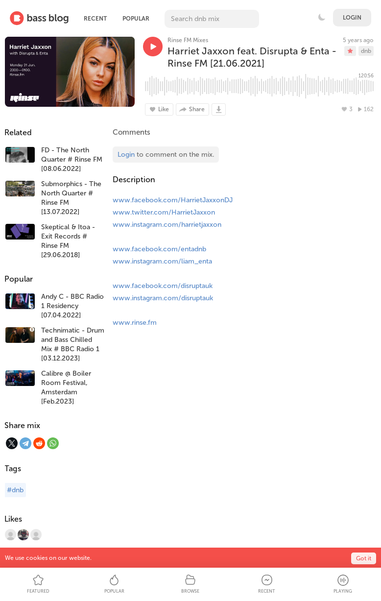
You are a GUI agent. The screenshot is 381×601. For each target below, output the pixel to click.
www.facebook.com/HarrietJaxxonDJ (173, 200)
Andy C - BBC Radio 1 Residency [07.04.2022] (72, 305)
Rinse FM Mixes (187, 40)
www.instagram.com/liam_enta (162, 261)
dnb (366, 51)
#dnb (15, 490)
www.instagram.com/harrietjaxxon (167, 224)
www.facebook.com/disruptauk (163, 286)
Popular (135, 18)
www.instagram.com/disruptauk (163, 298)
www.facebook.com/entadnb (159, 249)
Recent (95, 18)
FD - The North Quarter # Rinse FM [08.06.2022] (71, 159)
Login (352, 17)
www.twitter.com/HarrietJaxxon (164, 212)
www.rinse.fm (135, 322)
